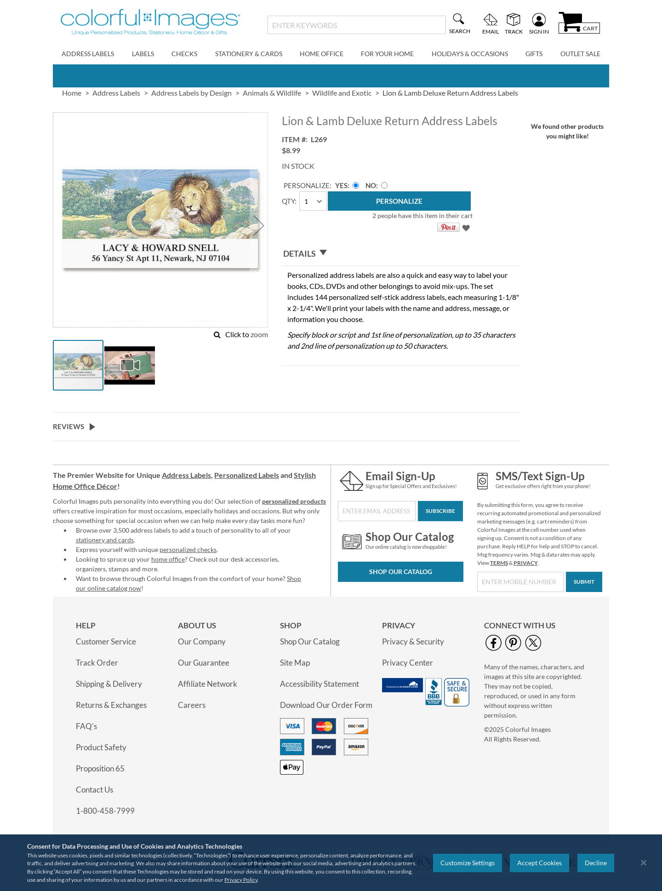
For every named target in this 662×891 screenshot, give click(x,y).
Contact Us (94, 789)
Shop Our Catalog (400, 571)
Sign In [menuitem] (539, 31)
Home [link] (71, 92)
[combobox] (356, 25)
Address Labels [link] (116, 92)
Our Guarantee (203, 662)
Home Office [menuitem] (321, 53)
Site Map (295, 662)
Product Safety (101, 747)
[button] (259, 225)
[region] (331, 862)
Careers (191, 705)
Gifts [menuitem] (533, 53)
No (370, 185)
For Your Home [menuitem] (387, 53)
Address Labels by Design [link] (191, 92)
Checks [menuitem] (184, 53)
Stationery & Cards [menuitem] (248, 53)
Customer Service (106, 641)
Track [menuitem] (514, 31)
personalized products (294, 501)
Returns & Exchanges (111, 705)
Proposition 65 (100, 768)
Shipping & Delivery (109, 684)
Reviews (68, 426)
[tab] (401, 253)
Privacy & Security (413, 641)
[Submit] (584, 582)
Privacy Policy (240, 879)
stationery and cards (105, 540)
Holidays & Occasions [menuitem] (470, 53)
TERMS (499, 562)
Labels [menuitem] (143, 53)
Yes (341, 185)
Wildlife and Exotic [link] (341, 92)
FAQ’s (86, 726)
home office (168, 559)
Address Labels (186, 475)
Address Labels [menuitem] (88, 53)
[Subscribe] (440, 511)
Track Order (97, 662)
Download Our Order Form (326, 705)
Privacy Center (407, 662)
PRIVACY (526, 562)
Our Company (202, 641)
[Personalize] (399, 201)
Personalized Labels (246, 475)
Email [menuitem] (490, 31)
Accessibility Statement (319, 684)
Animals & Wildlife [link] (272, 92)
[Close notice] (643, 862)
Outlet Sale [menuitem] (580, 53)
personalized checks (188, 549)
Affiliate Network (207, 684)
